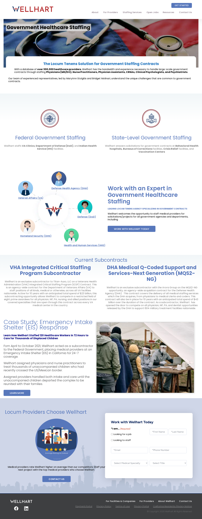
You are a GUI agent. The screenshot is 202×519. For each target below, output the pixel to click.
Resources (168, 12)
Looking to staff (122, 440)
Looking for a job (122, 434)
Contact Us (185, 12)
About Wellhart (166, 501)
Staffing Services (132, 12)
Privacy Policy (103, 506)
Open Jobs (153, 12)
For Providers (110, 12)
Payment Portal (83, 506)
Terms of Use (122, 506)
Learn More (17, 393)
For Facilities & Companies (120, 501)
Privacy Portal (141, 506)
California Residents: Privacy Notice (172, 506)
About (95, 12)
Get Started (182, 5)
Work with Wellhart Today (131, 229)
